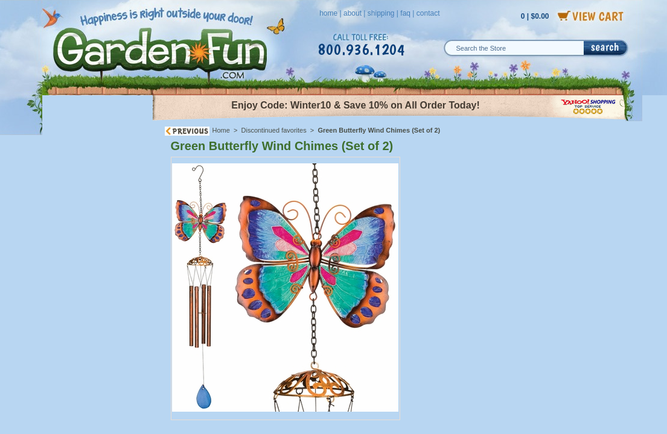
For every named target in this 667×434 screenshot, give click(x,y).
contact (428, 13)
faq (405, 13)
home (328, 13)
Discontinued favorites (274, 130)
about (352, 13)
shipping (381, 13)
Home (221, 130)
